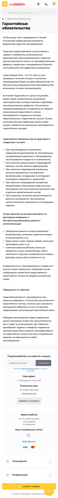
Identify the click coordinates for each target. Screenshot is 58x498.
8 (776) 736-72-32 (30, 390)
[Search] (5, 12)
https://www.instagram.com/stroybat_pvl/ (28, 435)
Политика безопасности (30, 369)
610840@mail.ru (29, 441)
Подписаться (43, 363)
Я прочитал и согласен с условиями (29, 370)
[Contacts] (46, 4)
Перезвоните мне (29, 393)
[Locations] (38, 4)
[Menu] (5, 4)
